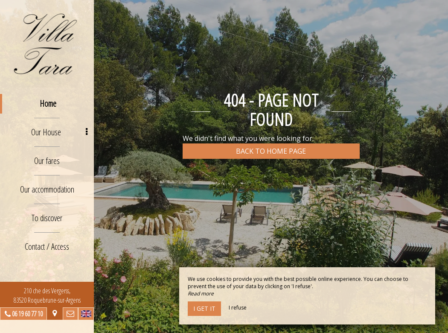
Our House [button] (59, 132)
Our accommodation (47, 189)
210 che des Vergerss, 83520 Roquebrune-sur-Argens (47, 295)
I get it (204, 308)
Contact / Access (47, 246)
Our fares (47, 160)
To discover (47, 218)
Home (48, 103)
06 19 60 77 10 (27, 313)
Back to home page (271, 151)
